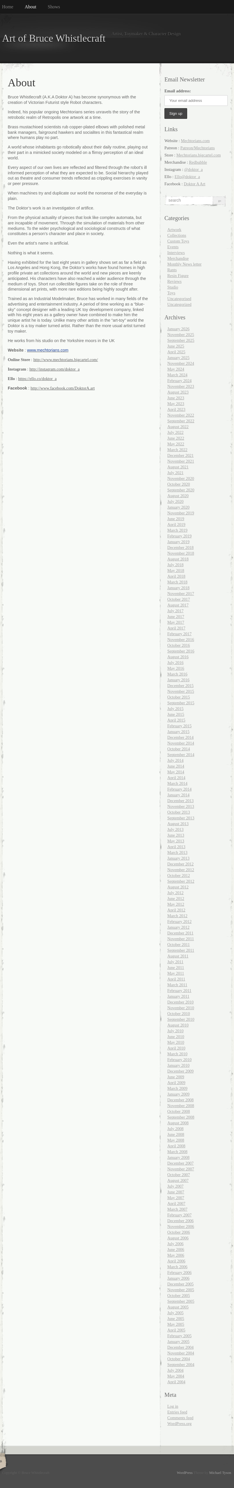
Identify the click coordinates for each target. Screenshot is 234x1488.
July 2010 (175, 1031)
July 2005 (175, 1312)
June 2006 (175, 1249)
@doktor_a (193, 169)
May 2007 (175, 1197)
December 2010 (180, 1002)
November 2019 (180, 513)
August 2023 (178, 392)
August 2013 (178, 823)
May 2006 (175, 1255)
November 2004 (180, 1353)
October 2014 (178, 749)
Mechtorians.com (195, 140)
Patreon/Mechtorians (197, 148)
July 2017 (175, 610)
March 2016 (177, 674)
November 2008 (180, 1105)
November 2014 (180, 743)
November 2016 (180, 639)
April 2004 (176, 1382)
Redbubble (198, 162)
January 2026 (178, 329)
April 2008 (176, 1146)
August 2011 (177, 956)
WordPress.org (179, 1423)
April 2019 (176, 524)
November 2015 (180, 691)
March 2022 (177, 449)
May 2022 (175, 444)
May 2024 (175, 369)
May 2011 (175, 973)
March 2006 (177, 1266)
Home (7, 6)
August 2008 (178, 1123)
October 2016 (178, 645)
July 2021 (175, 472)
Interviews (176, 252)
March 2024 (177, 375)
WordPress (185, 1473)
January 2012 (178, 927)
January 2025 (178, 357)
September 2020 (180, 490)
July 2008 (175, 1128)
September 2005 (180, 1301)
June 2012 (175, 898)
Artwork (174, 229)
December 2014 (180, 737)
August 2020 (178, 495)
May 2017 (175, 622)
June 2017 (175, 616)
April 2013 (176, 846)
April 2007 (176, 1203)
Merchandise (178, 258)
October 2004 (178, 1359)
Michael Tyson (220, 1473)
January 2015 (178, 731)
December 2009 (180, 1071)
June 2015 (175, 714)
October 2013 (178, 812)
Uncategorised (179, 298)
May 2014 (175, 772)
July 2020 (175, 501)
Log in (172, 1406)
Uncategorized (179, 304)
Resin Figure (178, 275)
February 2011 (179, 990)
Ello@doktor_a (187, 176)
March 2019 (177, 530)
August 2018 (178, 559)
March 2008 (177, 1151)
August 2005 (178, 1307)
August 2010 (178, 1025)
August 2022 (178, 426)
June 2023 (175, 398)
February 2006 (179, 1272)
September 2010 (180, 1019)
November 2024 (180, 363)
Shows (54, 6)
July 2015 (175, 708)
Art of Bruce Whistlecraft (54, 38)
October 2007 (178, 1174)
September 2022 (180, 421)
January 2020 (178, 507)
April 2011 (176, 979)
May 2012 (175, 904)
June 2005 (175, 1318)
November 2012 (180, 869)
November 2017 (180, 593)
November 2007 (180, 1169)
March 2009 (177, 1088)
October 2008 (178, 1111)
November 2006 (180, 1226)
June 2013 (175, 835)
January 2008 (178, 1157)
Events (173, 247)
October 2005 (178, 1295)
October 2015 (178, 697)
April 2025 (176, 352)
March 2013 (177, 852)
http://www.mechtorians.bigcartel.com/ (65, 359)
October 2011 (178, 944)
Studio (172, 287)
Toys (171, 293)
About (30, 6)
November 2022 (180, 415)
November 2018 (180, 553)
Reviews (174, 281)
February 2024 (179, 380)
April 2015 (176, 720)
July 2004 (175, 1370)
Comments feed (180, 1417)
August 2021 (178, 467)
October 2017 (178, 599)
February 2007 (179, 1215)
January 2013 (178, 858)
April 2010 (176, 1048)
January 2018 (178, 587)
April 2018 (176, 576)
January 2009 (178, 1094)
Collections (176, 235)
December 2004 (180, 1347)
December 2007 (180, 1163)
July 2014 (175, 760)
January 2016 (178, 680)
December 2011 (180, 933)
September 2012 (180, 881)
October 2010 (178, 1013)
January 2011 (178, 996)
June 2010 (175, 1036)
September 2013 (180, 818)
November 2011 (180, 938)
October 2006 (178, 1232)
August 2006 (178, 1238)
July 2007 (175, 1186)
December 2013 (180, 800)
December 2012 (180, 864)
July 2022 (175, 432)
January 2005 (178, 1341)
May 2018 (175, 570)
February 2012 (179, 921)
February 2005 (179, 1336)
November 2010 (180, 1008)
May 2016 (175, 668)
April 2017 (176, 628)
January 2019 (178, 541)
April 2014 (176, 777)
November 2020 (180, 478)
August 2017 (178, 605)
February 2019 (179, 536)
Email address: (177, 91)
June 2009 (175, 1077)
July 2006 (175, 1243)
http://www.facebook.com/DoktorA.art (62, 388)
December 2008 (180, 1100)
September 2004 (180, 1364)
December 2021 (180, 455)
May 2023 (175, 403)
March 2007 (177, 1209)
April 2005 (176, 1330)
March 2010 (177, 1054)
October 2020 (178, 484)
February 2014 (179, 789)
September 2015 (180, 703)
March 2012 (177, 915)
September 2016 (180, 651)
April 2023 (176, 409)
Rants (172, 270)
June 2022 (175, 438)
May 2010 (175, 1042)
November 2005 (180, 1289)
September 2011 (180, 950)
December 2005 (180, 1284)
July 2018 (175, 564)
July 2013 (175, 829)
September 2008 (180, 1117)
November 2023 (180, 386)
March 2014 (177, 783)
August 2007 (178, 1180)
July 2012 (175, 892)
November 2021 (180, 461)
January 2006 (178, 1278)
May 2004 (175, 1376)
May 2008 (175, 1140)
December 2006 (180, 1220)
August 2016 (178, 657)
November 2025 (180, 334)
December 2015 (180, 685)
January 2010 (178, 1065)
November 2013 (180, 806)
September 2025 (180, 340)
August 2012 (178, 887)
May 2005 (175, 1324)
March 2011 (177, 985)
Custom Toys (178, 241)
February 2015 (179, 726)
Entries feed (177, 1412)
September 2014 (180, 754)
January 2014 (178, 795)
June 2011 (175, 967)
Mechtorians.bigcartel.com (199, 155)
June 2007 (175, 1192)
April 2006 (176, 1261)
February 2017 (179, 634)
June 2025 (175, 346)
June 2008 (175, 1134)
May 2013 (175, 841)
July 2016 (175, 662)
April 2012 (176, 910)
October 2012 (178, 875)
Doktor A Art (194, 184)
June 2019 (175, 518)
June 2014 (175, 766)
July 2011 (175, 961)
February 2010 (179, 1059)
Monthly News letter (184, 264)
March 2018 (177, 582)
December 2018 (180, 547)
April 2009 (176, 1082)
